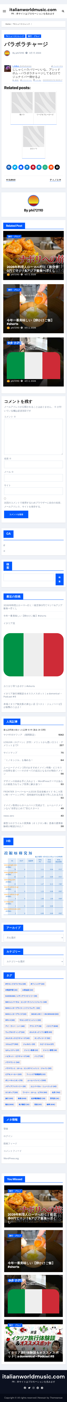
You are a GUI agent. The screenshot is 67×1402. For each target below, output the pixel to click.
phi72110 (36, 210)
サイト (7, 485)
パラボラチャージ (26, 44)
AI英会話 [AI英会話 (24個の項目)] (27, 990)
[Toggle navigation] (4, 11)
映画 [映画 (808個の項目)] (22, 1098)
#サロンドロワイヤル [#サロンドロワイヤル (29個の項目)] (15, 984)
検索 (7, 566)
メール (9, 471)
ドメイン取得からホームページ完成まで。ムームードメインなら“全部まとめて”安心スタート (33, 807)
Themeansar (56, 1397)
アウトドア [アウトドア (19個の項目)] (35, 1026)
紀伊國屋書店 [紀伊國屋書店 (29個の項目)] (38, 1098)
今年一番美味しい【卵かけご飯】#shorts (25, 615)
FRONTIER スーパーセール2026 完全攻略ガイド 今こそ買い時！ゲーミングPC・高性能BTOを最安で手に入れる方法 (33, 793)
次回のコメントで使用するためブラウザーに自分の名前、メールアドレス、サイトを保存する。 (33, 504)
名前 (7, 458)
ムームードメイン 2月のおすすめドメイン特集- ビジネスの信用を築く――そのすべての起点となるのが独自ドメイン (33, 770)
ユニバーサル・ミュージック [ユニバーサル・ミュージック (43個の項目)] (43, 1086)
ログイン (8, 1136)
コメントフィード (13, 1150)
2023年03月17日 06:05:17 (52, 80)
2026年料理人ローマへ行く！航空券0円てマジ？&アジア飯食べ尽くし (32, 268)
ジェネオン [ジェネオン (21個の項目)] (29, 1044)
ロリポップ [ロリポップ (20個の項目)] (11, 1092)
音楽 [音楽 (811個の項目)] (38, 1104)
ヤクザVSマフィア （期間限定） (20, 734)
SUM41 (10, 179)
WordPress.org (11, 1158)
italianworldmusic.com (32, 9)
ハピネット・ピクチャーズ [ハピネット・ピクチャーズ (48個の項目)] (17, 1056)
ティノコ (55, 179)
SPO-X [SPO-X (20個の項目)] (10, 1020)
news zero (9, 815)
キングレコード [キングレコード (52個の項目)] (42, 1038)
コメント (10, 416)
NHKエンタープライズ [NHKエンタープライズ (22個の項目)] (15, 1014)
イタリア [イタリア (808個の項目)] (52, 1026)
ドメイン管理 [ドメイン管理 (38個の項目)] (50, 1050)
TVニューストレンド (15, 36)
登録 (6, 1128)
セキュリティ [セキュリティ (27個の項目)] (12, 1050)
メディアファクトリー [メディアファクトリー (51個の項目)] (15, 1086)
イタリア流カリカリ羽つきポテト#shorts (33, 371)
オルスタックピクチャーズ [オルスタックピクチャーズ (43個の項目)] (17, 1038)
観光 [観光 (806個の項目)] (9, 1104)
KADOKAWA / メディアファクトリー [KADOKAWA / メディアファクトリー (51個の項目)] (21, 996)
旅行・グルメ (34, 36)
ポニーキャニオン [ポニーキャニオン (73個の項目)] (14, 1080)
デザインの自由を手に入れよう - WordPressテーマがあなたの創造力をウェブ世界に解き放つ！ (33, 783)
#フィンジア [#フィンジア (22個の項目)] (37, 984)
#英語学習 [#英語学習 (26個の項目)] (11, 990)
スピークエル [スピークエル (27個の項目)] (47, 1044)
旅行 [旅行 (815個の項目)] (9, 1098)
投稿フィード (10, 1143)
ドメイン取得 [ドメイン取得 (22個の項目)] (31, 1050)
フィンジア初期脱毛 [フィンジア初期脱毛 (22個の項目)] (35, 1074)
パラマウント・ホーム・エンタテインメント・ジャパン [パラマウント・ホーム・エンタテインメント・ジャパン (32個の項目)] (28, 1068)
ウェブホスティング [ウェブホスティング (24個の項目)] (14, 1032)
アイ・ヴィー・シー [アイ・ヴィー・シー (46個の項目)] (15, 1026)
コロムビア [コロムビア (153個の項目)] (11, 1044)
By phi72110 (14, 53)
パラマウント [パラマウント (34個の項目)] (12, 1062)
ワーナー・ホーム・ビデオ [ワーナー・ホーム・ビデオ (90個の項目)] (35, 1092)
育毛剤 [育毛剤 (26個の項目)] (54, 1098)
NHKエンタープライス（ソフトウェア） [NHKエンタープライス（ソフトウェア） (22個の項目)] (22, 1008)
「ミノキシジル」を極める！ (18, 760)
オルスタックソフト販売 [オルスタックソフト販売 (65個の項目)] (40, 1032)
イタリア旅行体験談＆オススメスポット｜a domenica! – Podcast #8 (33, 1354)
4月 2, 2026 (30, 327)
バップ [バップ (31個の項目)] (38, 1056)
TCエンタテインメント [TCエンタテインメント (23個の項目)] (30, 1020)
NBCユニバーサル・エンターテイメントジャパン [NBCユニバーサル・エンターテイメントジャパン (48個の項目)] (26, 1002)
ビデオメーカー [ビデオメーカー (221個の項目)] (13, 1074)
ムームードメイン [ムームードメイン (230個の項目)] (36, 1080)
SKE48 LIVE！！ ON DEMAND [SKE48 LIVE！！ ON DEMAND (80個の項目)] (45, 1014)
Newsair (42, 1397)
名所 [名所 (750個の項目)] (56, 1092)
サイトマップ (10, 752)
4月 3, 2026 (30, 274)
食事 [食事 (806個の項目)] (51, 1104)
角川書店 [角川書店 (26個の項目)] (24, 1104)
